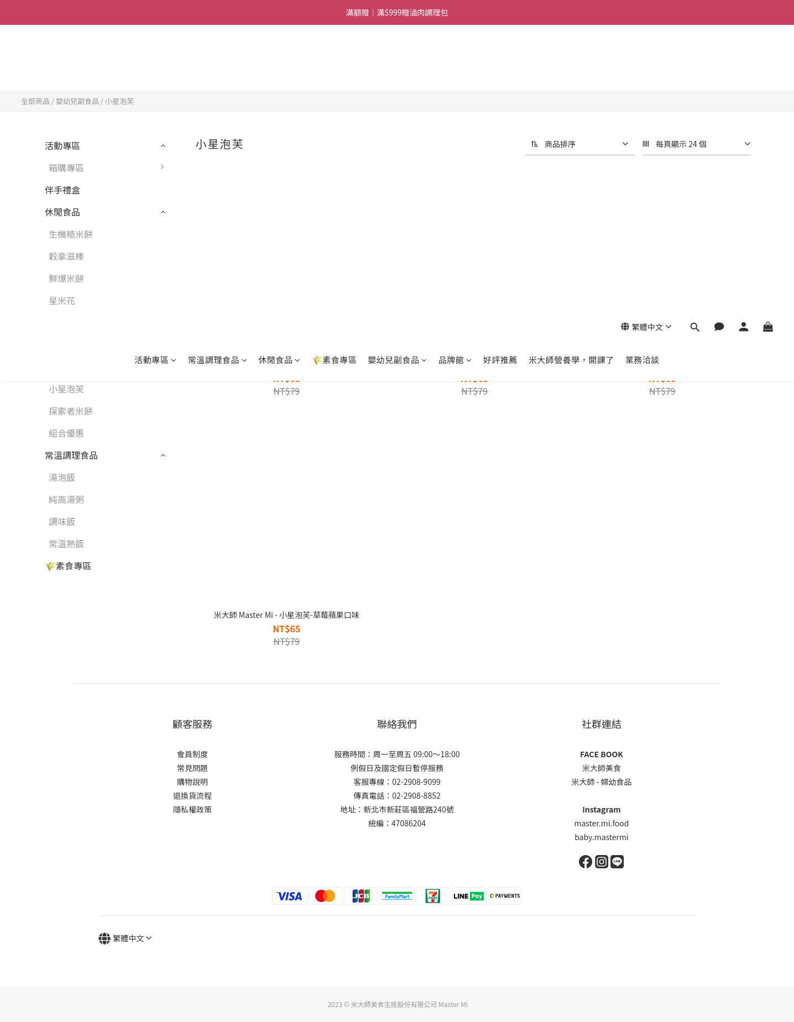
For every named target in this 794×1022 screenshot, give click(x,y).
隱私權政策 (192, 809)
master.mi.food (601, 823)
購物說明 (192, 781)
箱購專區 (109, 167)
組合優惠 (66, 432)
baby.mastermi (601, 836)
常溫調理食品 (218, 69)
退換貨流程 (192, 795)
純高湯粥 (66, 499)
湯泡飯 (62, 477)
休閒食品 (279, 69)
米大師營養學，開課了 (571, 69)
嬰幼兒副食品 (397, 69)
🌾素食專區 (334, 69)
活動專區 (155, 69)
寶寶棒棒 (66, 366)
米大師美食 (601, 767)
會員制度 (192, 753)
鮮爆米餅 (66, 278)
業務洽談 (642, 69)
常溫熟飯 (66, 543)
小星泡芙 (119, 101)
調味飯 (62, 521)
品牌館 (455, 69)
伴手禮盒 (62, 189)
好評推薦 (500, 69)
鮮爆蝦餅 (66, 322)
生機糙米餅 (71, 233)
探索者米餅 (71, 410)
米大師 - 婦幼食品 (601, 781)
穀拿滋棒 (66, 256)
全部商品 (35, 101)
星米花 (62, 300)
